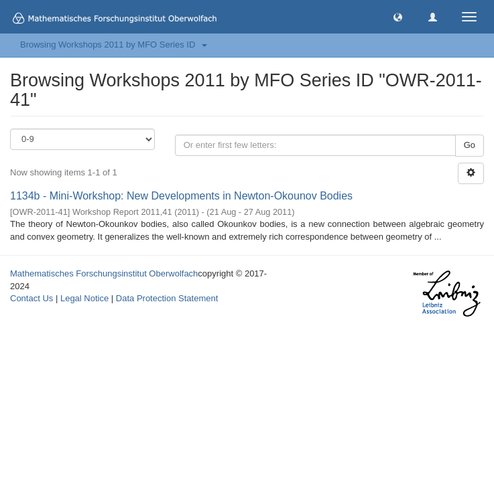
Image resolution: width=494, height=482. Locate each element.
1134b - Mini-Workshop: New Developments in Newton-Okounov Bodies (181, 196)
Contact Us (31, 298)
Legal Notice (84, 298)
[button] (398, 16)
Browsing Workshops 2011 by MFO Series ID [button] (113, 44)
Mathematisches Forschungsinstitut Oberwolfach (104, 273)
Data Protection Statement (167, 298)
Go (469, 145)
